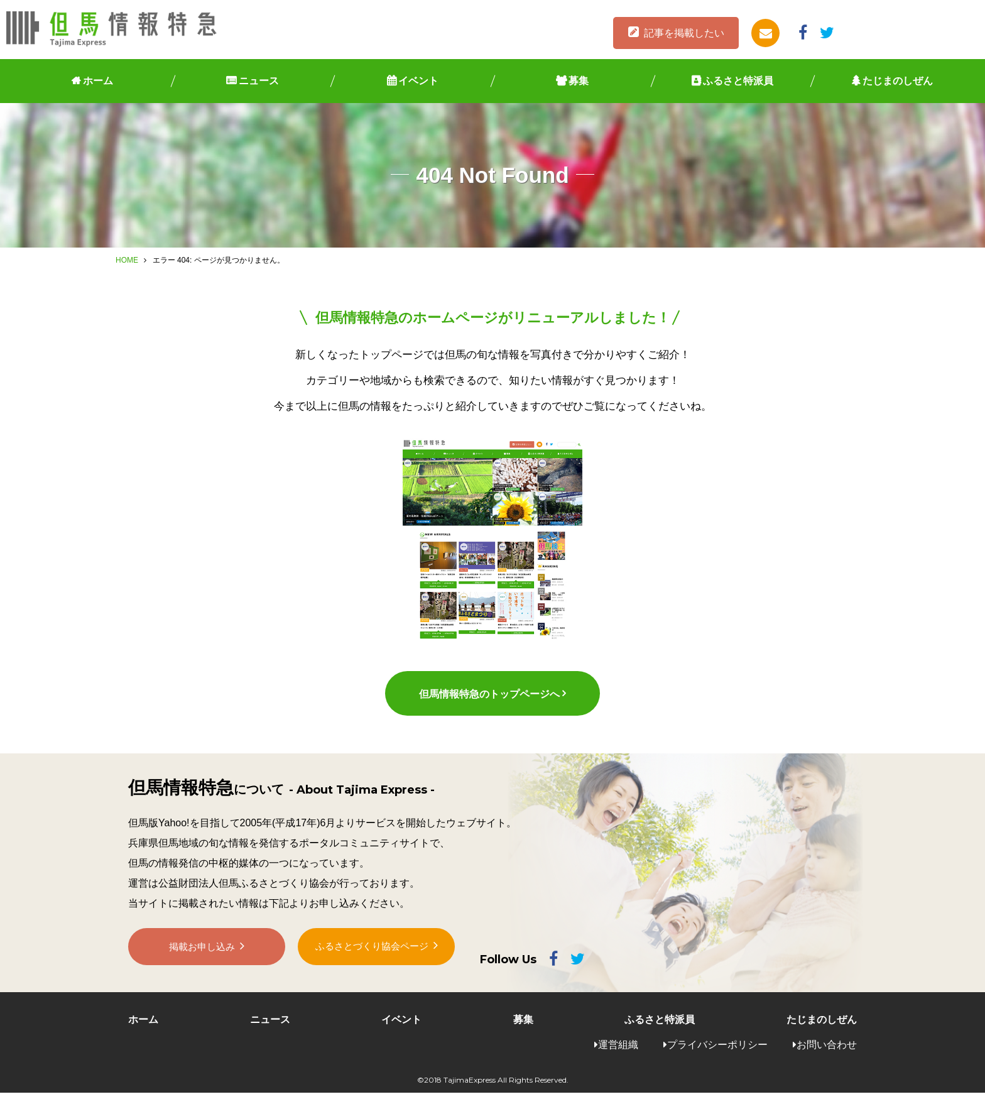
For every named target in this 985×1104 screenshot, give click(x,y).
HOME (127, 260)
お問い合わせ (827, 1055)
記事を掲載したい (684, 33)
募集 (579, 80)
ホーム (98, 80)
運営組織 (618, 1055)
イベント (418, 80)
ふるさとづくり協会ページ (372, 962)
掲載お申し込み (202, 963)
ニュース (259, 80)
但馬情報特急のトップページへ (488, 704)
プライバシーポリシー (717, 1055)
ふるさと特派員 (738, 80)
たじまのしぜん (898, 80)
